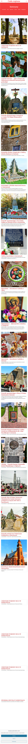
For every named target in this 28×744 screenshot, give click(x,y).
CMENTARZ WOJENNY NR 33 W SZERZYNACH (11, 601)
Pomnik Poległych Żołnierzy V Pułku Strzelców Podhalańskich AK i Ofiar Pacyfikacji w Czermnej (12, 431)
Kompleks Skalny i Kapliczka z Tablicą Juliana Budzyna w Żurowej (13, 153)
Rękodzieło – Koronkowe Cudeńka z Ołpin (12, 289)
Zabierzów (11, 9)
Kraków (19, 9)
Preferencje (14, 741)
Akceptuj (14, 735)
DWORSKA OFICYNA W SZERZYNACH (13, 700)
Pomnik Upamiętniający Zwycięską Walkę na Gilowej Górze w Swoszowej (13, 221)
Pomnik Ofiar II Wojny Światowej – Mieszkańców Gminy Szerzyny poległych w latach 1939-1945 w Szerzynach (12, 500)
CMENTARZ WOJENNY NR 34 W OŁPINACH (11, 46)
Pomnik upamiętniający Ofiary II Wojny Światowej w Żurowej (13, 394)
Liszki (8, 9)
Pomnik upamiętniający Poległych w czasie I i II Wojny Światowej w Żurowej (12, 117)
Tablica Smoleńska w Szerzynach (11, 256)
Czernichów (4, 9)
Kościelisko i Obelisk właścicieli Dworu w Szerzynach (13, 186)
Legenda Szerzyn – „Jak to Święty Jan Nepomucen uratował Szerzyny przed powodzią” (13, 80)
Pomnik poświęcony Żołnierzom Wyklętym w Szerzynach (11, 534)
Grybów (15, 9)
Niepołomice (23, 9)
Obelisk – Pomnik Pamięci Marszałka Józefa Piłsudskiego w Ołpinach (13, 465)
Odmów (14, 738)
